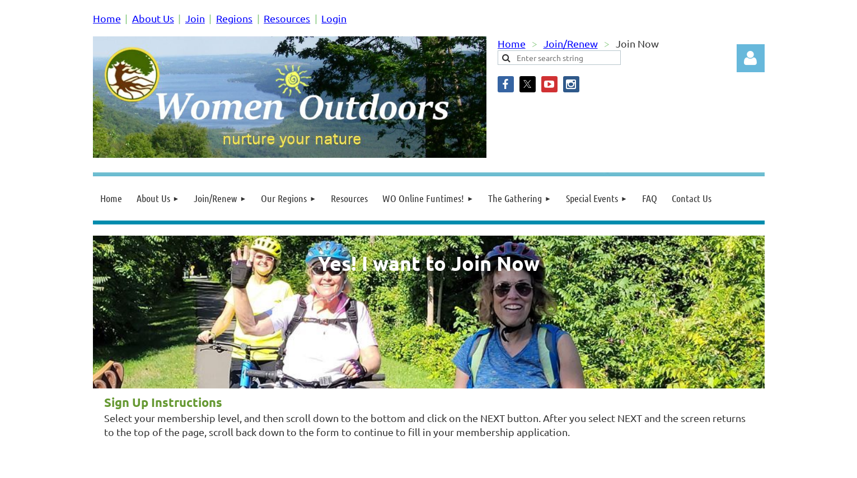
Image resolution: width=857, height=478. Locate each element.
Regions (234, 18)
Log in (751, 58)
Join (195, 18)
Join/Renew (571, 43)
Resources (287, 18)
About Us (153, 18)
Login (333, 18)
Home (107, 18)
